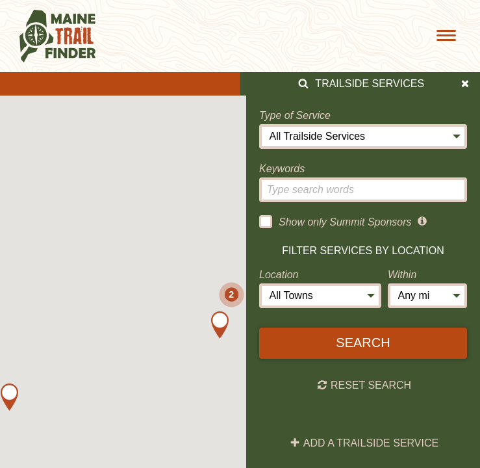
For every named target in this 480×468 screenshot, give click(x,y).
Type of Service (295, 115)
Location (279, 274)
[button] (9, 397)
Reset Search (364, 385)
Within (402, 274)
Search (363, 342)
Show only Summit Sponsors (335, 221)
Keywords (282, 168)
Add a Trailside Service (364, 443)
